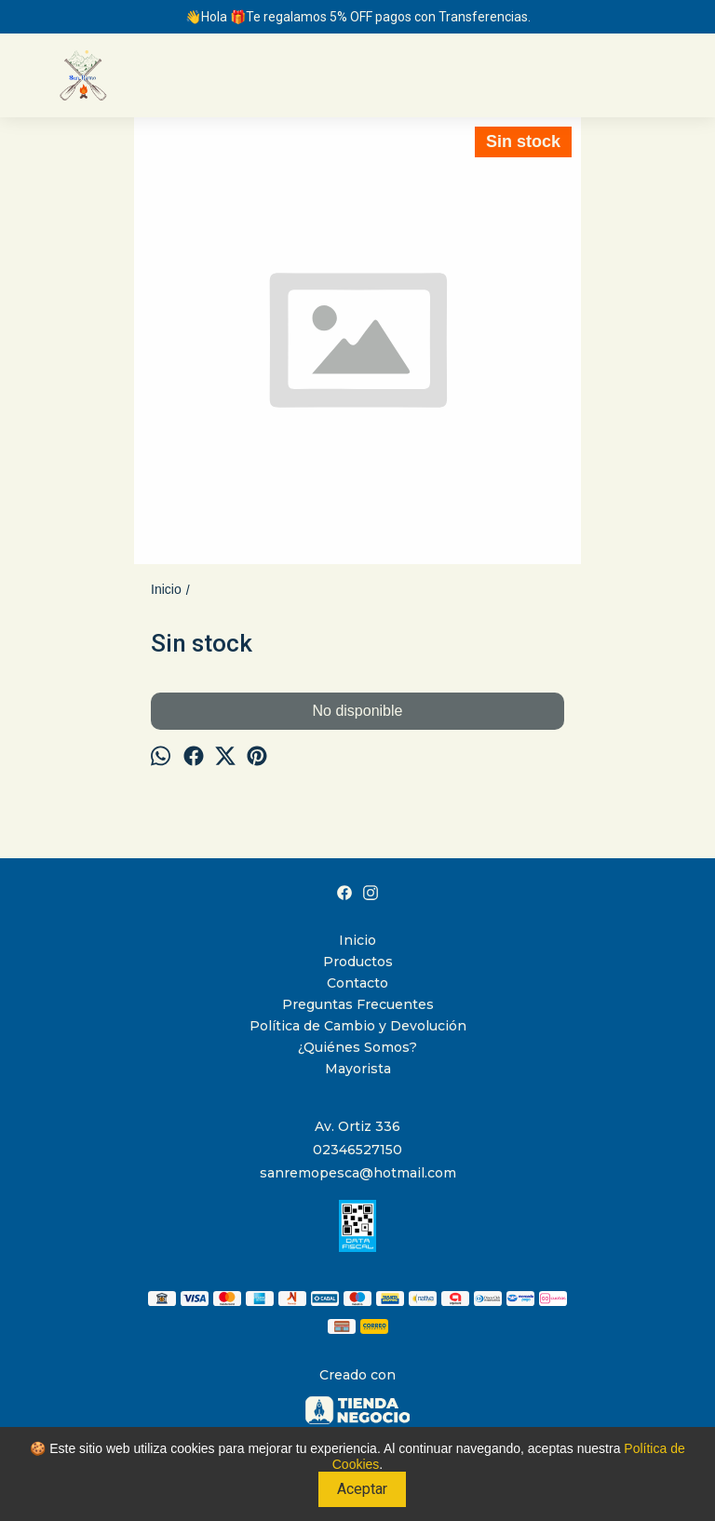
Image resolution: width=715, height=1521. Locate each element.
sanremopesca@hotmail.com (358, 1172)
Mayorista (358, 1068)
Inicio (357, 940)
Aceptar (362, 1489)
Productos (358, 961)
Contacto (357, 983)
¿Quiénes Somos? (357, 1047)
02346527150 (357, 1149)
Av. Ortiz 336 (357, 1126)
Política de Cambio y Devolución (358, 1025)
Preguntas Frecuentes (358, 1004)
